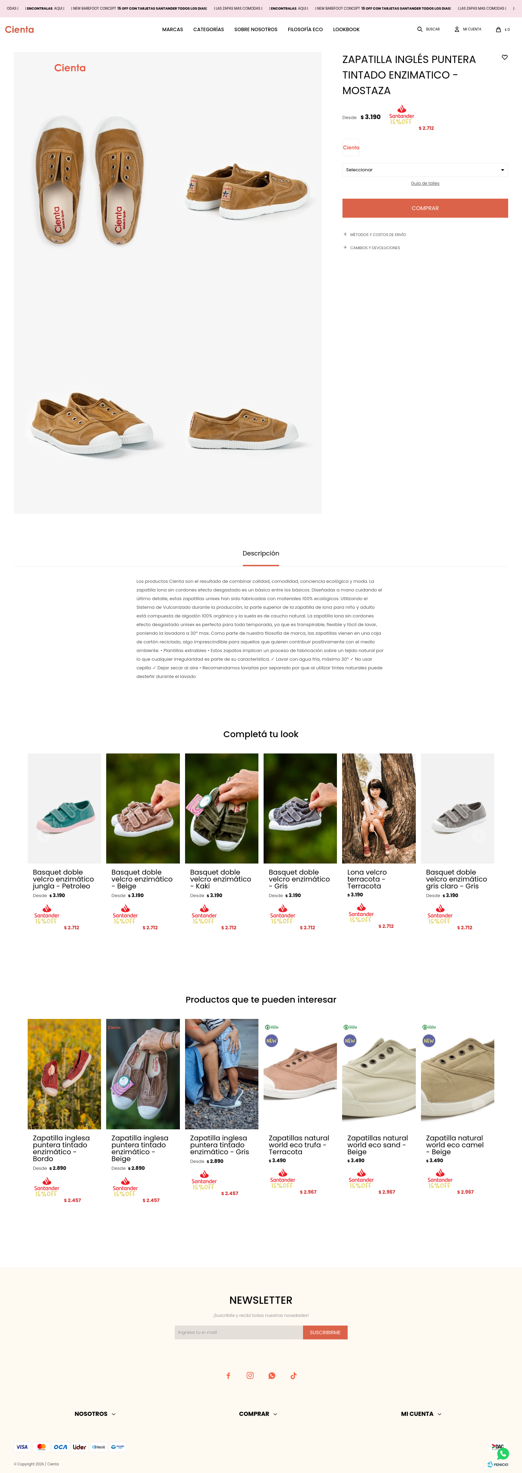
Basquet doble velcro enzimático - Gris (299, 879)
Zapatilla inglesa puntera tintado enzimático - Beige (139, 1148)
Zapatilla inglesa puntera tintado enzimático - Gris (219, 1145)
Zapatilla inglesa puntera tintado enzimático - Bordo (61, 1148)
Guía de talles (425, 183)
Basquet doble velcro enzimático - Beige (142, 879)
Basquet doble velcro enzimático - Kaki (220, 879)
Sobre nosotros (255, 29)
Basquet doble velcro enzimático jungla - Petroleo (63, 879)
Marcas (172, 29)
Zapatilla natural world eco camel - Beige (455, 1145)
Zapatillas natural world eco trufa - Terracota (299, 1145)
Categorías (208, 29)
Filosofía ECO (305, 29)
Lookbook (346, 29)
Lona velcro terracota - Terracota (367, 879)
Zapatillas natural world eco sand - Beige (377, 1145)
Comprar (425, 208)
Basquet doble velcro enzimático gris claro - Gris (456, 879)
